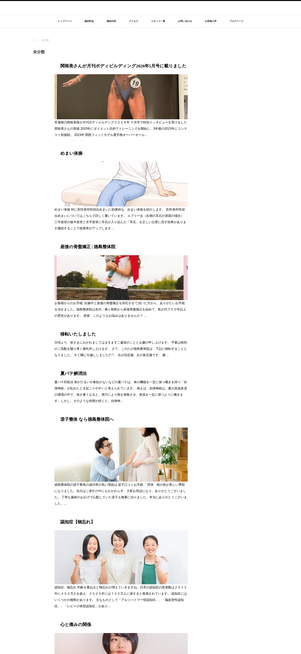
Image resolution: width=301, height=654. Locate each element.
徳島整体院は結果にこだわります (53, 593)
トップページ (65, 21)
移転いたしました (78, 217)
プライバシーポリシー (222, 601)
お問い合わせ (185, 21)
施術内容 (111, 21)
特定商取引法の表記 (221, 596)
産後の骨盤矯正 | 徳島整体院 (87, 169)
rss (265, 649)
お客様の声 (211, 21)
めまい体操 (71, 114)
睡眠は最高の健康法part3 (85, 467)
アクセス (133, 21)
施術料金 (89, 21)
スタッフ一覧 (158, 21)
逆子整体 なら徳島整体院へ (87, 303)
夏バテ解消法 (73, 257)
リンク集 (215, 607)
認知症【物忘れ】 (77, 357)
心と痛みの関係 (75, 412)
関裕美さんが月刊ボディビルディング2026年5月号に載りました (123, 65)
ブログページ (236, 21)
